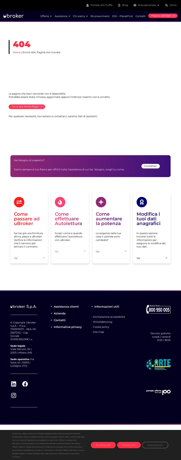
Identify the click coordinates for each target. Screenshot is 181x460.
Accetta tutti (103, 444)
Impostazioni (155, 444)
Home (16, 52)
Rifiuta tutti (129, 444)
